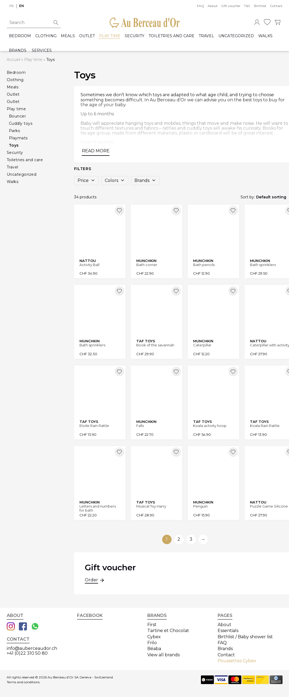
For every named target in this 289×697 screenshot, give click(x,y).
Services (42, 50)
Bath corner (146, 265)
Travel (206, 36)
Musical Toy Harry (151, 506)
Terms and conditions (23, 682)
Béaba (154, 648)
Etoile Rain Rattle (94, 426)
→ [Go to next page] (203, 539)
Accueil (13, 59)
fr (11, 6)
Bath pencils (204, 265)
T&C (247, 6)
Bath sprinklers (92, 345)
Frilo (152, 642)
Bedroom (20, 36)
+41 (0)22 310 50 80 (27, 653)
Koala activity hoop (210, 426)
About (213, 6)
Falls (140, 426)
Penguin (200, 506)
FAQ (200, 6)
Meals (68, 36)
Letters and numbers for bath (97, 508)
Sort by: (248, 197)
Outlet (87, 36)
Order (91, 581)
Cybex (154, 636)
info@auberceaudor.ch (32, 648)
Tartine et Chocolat (168, 630)
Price (86, 180)
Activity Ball (89, 265)
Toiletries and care (171, 36)
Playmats (18, 138)
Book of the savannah (155, 345)
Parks (14, 130)
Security (134, 36)
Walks (265, 36)
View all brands (163, 654)
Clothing (46, 36)
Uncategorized (236, 36)
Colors (115, 180)
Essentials (228, 630)
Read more (96, 150)
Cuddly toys (21, 123)
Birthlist (260, 6)
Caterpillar (202, 345)
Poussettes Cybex (237, 660)
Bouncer (17, 116)
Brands (17, 50)
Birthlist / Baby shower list (245, 636)
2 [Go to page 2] (178, 539)
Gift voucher (231, 6)
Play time (109, 36)
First (151, 624)
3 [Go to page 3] (191, 539)
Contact (276, 6)
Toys (14, 145)
